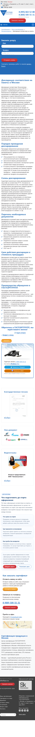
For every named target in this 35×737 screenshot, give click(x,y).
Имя (4, 43)
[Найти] (14, 717)
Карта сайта (22, 717)
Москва (10, 2)
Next (8, 421)
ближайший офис (16, 620)
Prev (5, 421)
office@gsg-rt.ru (14, 364)
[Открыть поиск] (33, 24)
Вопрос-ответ (4, 710)
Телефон (6, 50)
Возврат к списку (8, 335)
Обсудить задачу (10, 570)
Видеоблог (3, 703)
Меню (4, 25)
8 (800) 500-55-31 (27, 14)
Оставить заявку (10, 592)
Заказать (6, 341)
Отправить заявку (9, 60)
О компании (3, 708)
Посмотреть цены (24, 570)
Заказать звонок (17, 20)
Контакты (2, 712)
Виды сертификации (6, 699)
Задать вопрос (21, 333)
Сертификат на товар (6, 701)
